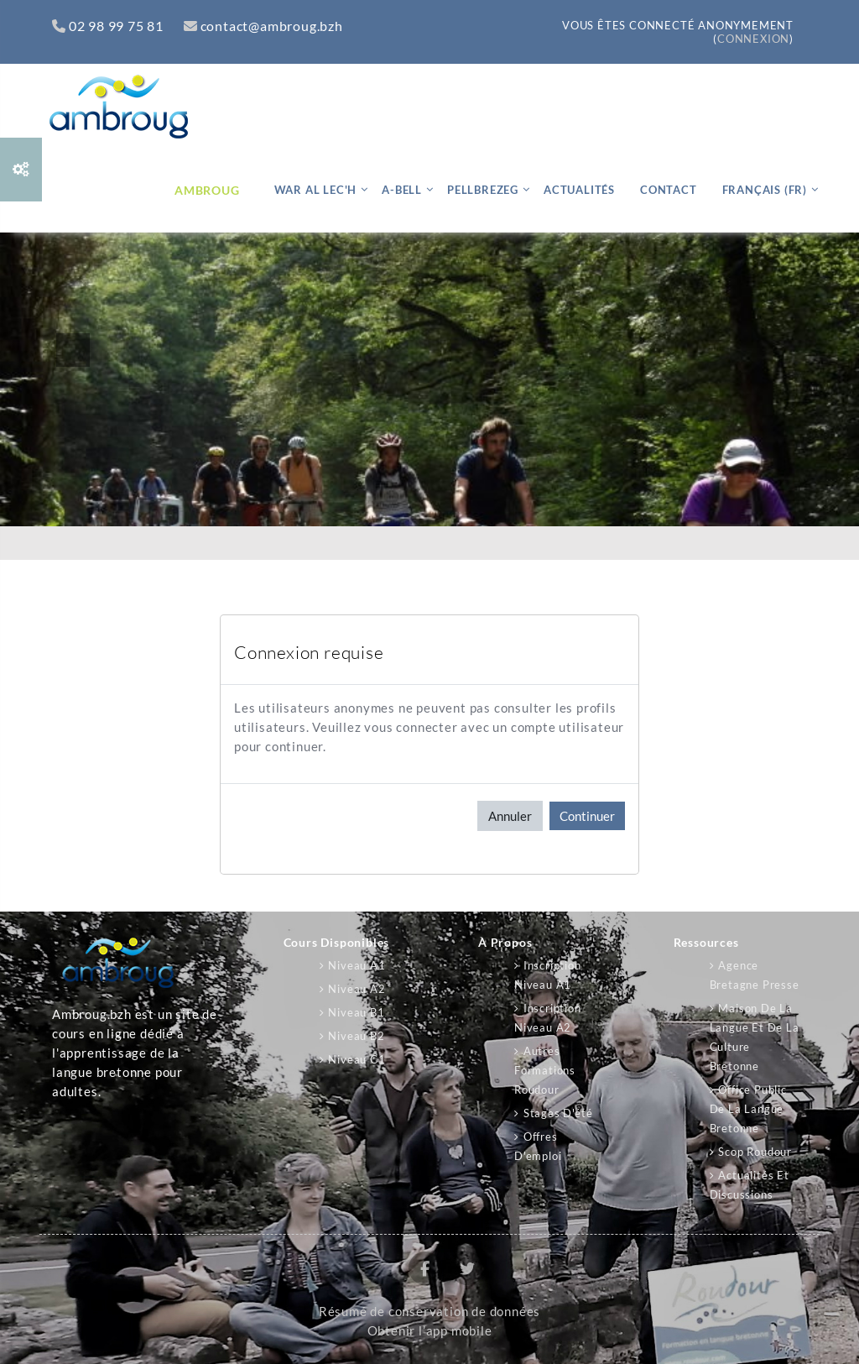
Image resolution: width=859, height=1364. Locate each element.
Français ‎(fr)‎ (764, 189)
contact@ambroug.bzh (263, 26)
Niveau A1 (356, 965)
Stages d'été (558, 1113)
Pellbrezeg (482, 189)
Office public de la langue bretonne (748, 1109)
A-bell (402, 189)
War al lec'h (315, 189)
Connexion (753, 38)
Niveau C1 (356, 1059)
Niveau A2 (356, 989)
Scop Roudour (755, 1151)
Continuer (587, 815)
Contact (668, 189)
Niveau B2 (356, 1036)
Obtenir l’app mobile (429, 1331)
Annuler (510, 815)
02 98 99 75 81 (108, 26)
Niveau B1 (356, 1012)
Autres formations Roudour (544, 1070)
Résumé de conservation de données (429, 1311)
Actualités (579, 189)
